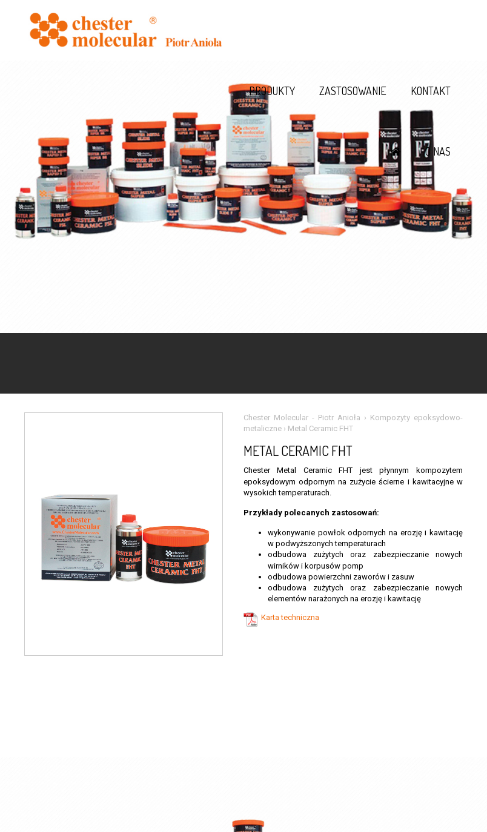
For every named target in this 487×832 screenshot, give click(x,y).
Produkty (272, 90)
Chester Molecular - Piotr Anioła (302, 417)
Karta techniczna (290, 617)
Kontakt (431, 90)
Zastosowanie (352, 90)
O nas (438, 151)
